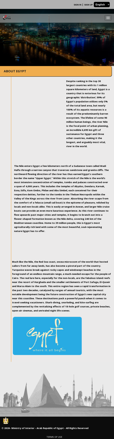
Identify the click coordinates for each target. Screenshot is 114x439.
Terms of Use (54, 436)
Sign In (78, 5)
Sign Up (88, 5)
